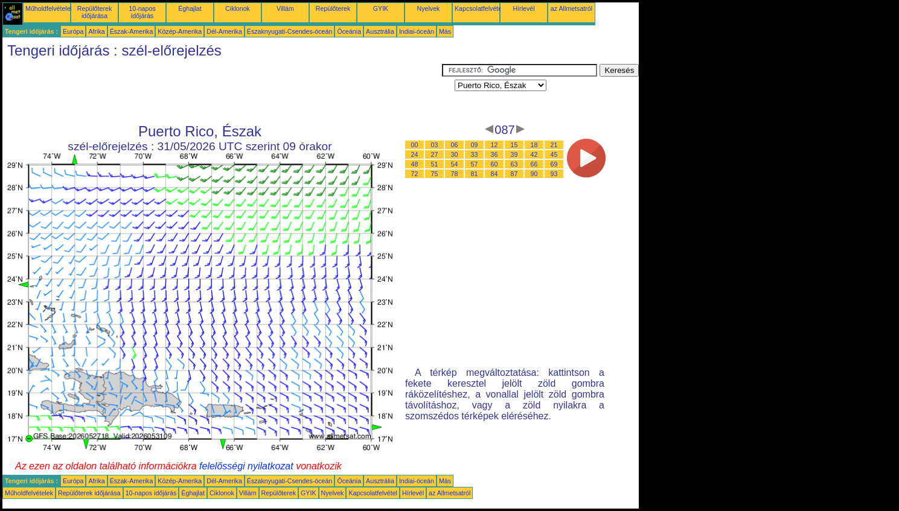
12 (494, 144)
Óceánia (349, 31)
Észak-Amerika (131, 31)
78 (454, 173)
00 (414, 144)
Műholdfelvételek (49, 8)
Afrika (96, 31)
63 (514, 164)
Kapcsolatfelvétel (479, 8)
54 (454, 164)
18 (534, 144)
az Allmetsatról (571, 8)
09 (474, 144)
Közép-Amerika (180, 31)
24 (414, 154)
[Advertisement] (222, 91)
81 (474, 173)
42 (534, 154)
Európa (73, 31)
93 (554, 173)
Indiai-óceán (416, 31)
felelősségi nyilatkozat (246, 466)
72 (414, 173)
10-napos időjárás (142, 12)
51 (434, 164)
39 (514, 154)
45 (554, 154)
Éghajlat (190, 8)
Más (445, 31)
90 (534, 173)
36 (494, 154)
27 (434, 154)
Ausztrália (380, 31)
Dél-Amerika (224, 31)
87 (514, 173)
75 (434, 173)
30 (454, 154)
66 (534, 164)
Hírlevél (523, 8)
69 (554, 164)
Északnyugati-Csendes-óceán (290, 31)
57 (474, 164)
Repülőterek (333, 8)
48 (414, 164)
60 (494, 164)
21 (554, 144)
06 (454, 144)
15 (514, 144)
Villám (285, 8)
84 (494, 173)
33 (474, 154)
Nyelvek (428, 8)
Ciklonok (237, 8)
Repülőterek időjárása (94, 12)
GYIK (380, 8)
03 (434, 144)
